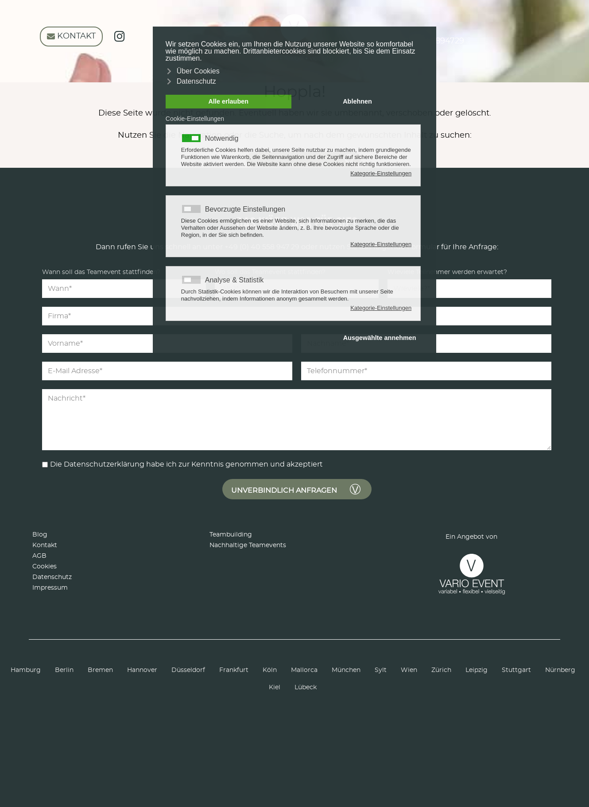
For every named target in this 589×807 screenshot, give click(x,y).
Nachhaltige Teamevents (247, 545)
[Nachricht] (296, 419)
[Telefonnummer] (426, 371)
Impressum (50, 588)
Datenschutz (52, 577)
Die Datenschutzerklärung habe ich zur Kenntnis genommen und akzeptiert (186, 464)
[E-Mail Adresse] (167, 371)
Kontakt (44, 545)
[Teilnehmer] (469, 288)
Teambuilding (230, 535)
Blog (39, 535)
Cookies (44, 567)
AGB (39, 556)
